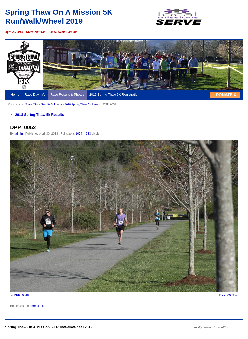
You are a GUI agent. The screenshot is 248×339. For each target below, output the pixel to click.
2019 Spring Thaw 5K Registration (114, 94)
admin (18, 133)
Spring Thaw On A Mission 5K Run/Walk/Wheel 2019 (48, 327)
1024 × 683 (83, 133)
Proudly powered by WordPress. (211, 327)
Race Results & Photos (67, 94)
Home (15, 94)
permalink (36, 306)
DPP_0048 (21, 295)
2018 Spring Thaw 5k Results (82, 104)
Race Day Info (35, 94)
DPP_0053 (226, 295)
